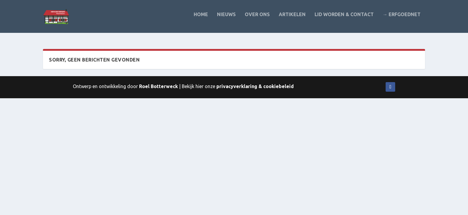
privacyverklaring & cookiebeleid (255, 86)
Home (201, 18)
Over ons (257, 18)
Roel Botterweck (158, 86)
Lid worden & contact (344, 18)
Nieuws (226, 18)
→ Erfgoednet (402, 18)
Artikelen (292, 18)
